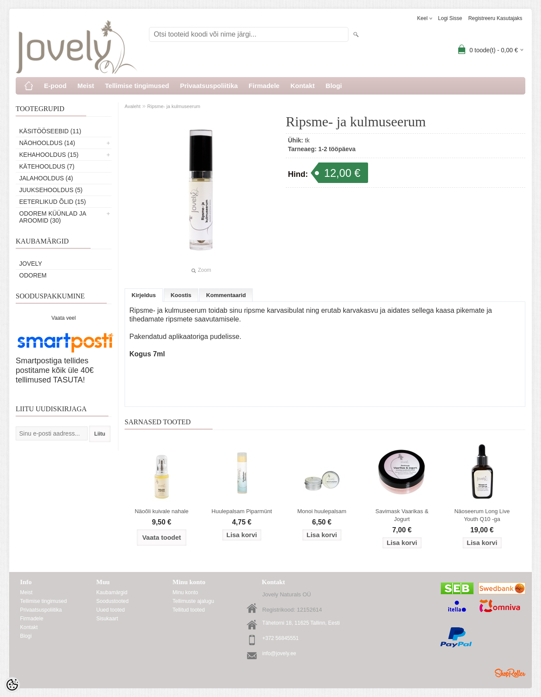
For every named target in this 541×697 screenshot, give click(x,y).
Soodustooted (112, 601)
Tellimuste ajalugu (193, 601)
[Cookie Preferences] (12, 685)
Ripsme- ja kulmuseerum (173, 106)
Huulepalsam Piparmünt (242, 511)
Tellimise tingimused (137, 85)
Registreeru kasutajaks (495, 18)
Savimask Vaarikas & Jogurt (402, 515)
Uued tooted (110, 610)
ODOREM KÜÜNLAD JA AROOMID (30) (52, 217)
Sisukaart (107, 619)
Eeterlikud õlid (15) (52, 201)
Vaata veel (63, 318)
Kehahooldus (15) (48, 154)
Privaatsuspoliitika (209, 85)
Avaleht (133, 106)
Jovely (30, 263)
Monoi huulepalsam (321, 511)
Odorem (33, 275)
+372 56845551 (280, 638)
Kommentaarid (226, 295)
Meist (86, 85)
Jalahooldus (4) (46, 178)
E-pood (55, 85)
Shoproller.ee (510, 673)
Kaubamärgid (111, 592)
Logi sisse (450, 18)
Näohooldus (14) (47, 142)
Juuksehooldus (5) (50, 189)
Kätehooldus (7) (46, 166)
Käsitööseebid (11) (50, 131)
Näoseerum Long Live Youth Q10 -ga (482, 515)
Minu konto (185, 592)
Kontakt (303, 85)
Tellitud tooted (188, 610)
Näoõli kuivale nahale (162, 511)
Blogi (334, 85)
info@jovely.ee (279, 653)
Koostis (181, 295)
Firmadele (264, 85)
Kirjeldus (144, 295)
